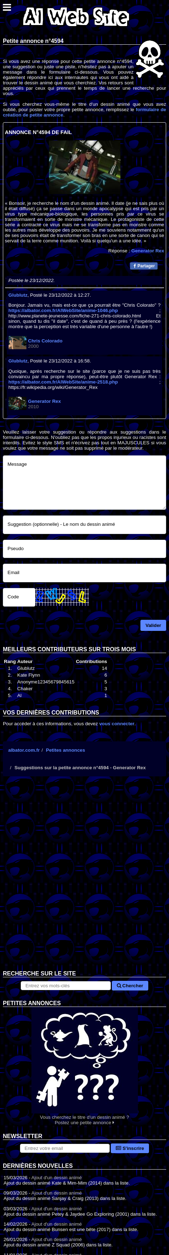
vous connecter (117, 723)
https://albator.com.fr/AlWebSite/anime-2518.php (63, 382)
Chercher (130, 985)
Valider (153, 625)
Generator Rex (147, 250)
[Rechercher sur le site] (65, 985)
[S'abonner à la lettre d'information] (65, 1148)
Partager (144, 265)
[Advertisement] (84, 878)
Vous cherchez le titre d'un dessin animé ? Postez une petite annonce (84, 1066)
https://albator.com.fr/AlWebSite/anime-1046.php (63, 310)
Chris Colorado (45, 341)
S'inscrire (130, 1148)
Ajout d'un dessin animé (56, 1177)
